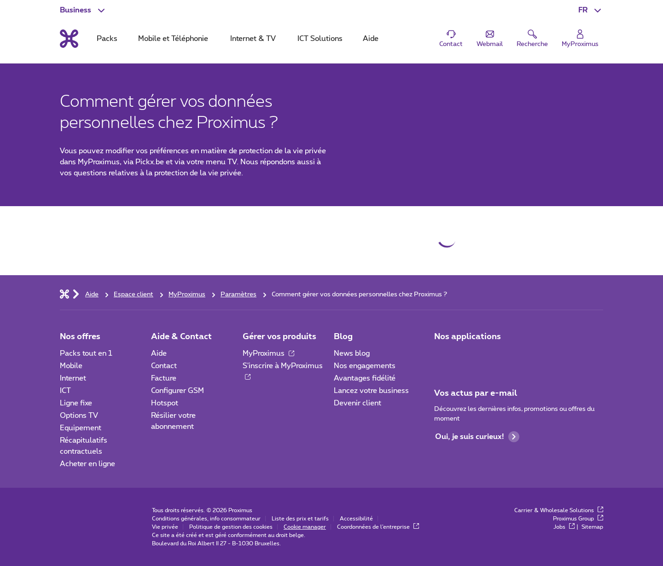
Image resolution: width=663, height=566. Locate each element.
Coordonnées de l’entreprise (378, 527)
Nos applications (467, 337)
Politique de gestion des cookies (231, 527)
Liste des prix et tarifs (300, 518)
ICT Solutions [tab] (320, 38)
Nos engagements (364, 366)
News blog (352, 353)
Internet (73, 378)
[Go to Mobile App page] (468, 356)
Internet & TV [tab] (253, 38)
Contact (164, 366)
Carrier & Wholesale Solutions (558, 510)
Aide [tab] (370, 38)
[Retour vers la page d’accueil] (69, 38)
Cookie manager (305, 527)
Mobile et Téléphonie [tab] (173, 38)
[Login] (580, 39)
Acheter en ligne (87, 464)
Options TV (79, 415)
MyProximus (268, 353)
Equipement (80, 428)
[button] (590, 10)
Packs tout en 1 (86, 353)
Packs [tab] (107, 38)
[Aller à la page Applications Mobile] (442, 356)
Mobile (71, 366)
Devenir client (357, 403)
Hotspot (164, 403)
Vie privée (165, 527)
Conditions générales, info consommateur (206, 518)
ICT (65, 390)
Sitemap (592, 527)
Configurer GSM (177, 390)
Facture (163, 378)
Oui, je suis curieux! (477, 436)
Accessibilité (356, 518)
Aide (159, 353)
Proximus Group (578, 518)
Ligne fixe (76, 403)
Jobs (564, 527)
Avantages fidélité (364, 378)
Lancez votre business (371, 390)
